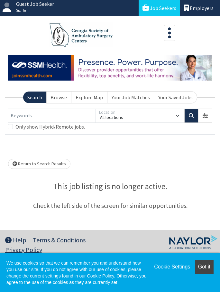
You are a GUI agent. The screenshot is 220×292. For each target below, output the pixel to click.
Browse (58, 97)
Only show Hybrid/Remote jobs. (50, 126)
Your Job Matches (131, 97)
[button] (205, 116)
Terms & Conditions (59, 240)
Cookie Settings (172, 266)
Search (34, 97)
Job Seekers (159, 8)
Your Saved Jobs (175, 97)
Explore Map (89, 97)
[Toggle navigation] (169, 33)
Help (15, 240)
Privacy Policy (23, 250)
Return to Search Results (39, 164)
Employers (199, 8)
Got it (204, 266)
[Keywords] (52, 116)
